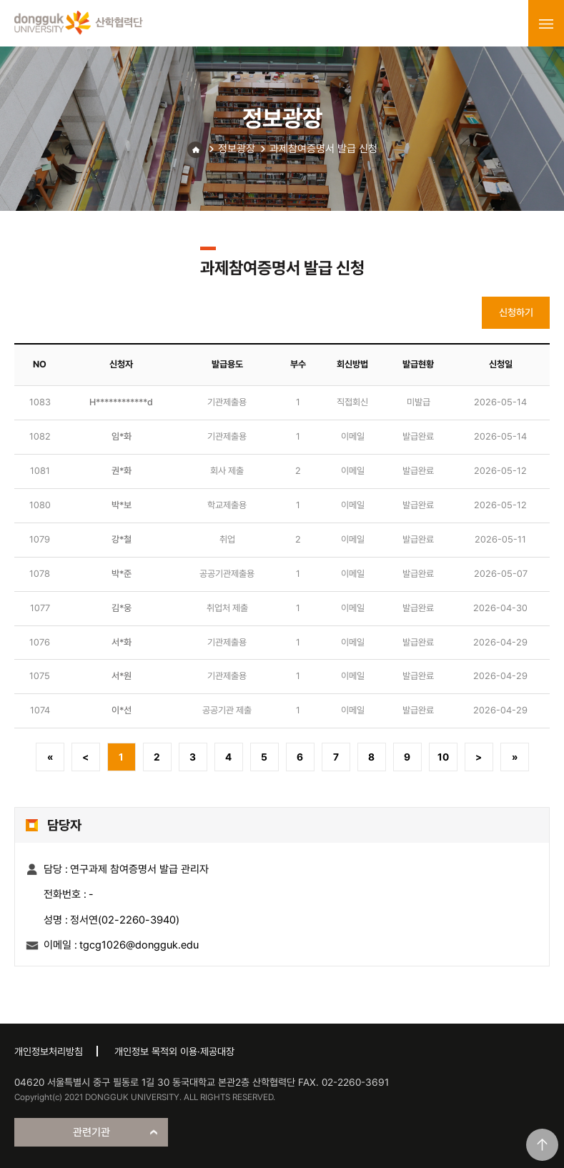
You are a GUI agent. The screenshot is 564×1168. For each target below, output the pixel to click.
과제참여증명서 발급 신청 (323, 148)
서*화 (122, 642)
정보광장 (236, 148)
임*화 (122, 436)
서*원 (122, 675)
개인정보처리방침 (48, 1051)
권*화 (122, 470)
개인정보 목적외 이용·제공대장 (174, 1051)
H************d (121, 402)
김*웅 (122, 608)
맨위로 (542, 1145)
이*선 (122, 710)
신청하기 (516, 312)
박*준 (122, 573)
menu (546, 23)
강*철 (122, 539)
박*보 (122, 505)
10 (443, 757)
